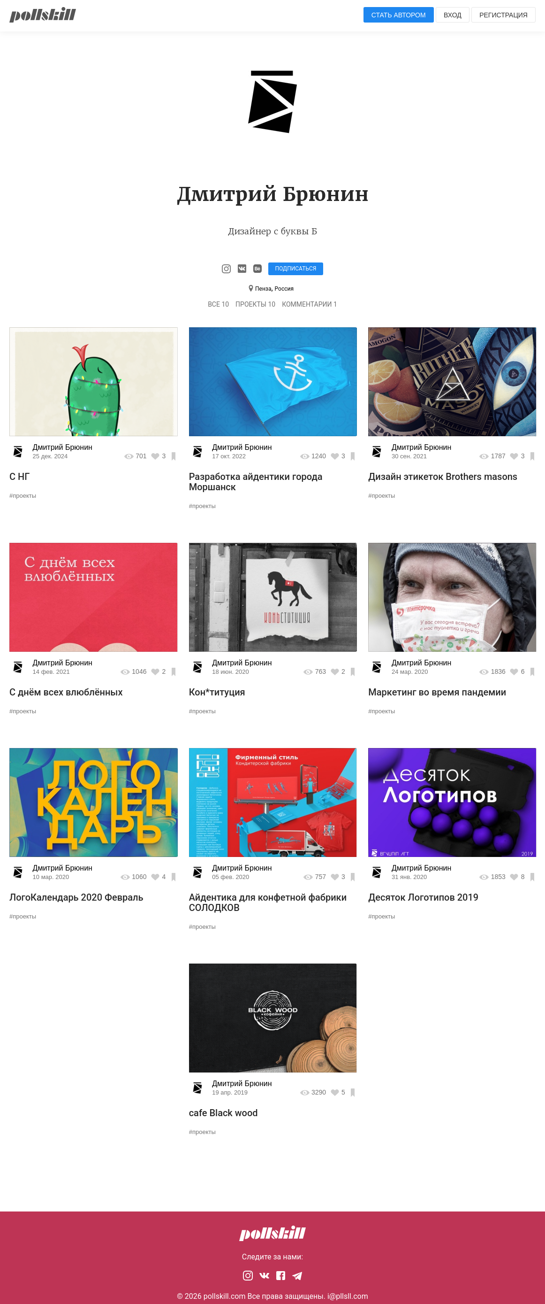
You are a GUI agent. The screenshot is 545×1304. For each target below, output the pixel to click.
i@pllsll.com (347, 1296)
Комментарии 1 (309, 304)
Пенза (263, 288)
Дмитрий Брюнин (62, 447)
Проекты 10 (255, 304)
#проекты (22, 495)
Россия (284, 288)
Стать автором (398, 15)
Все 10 (218, 304)
